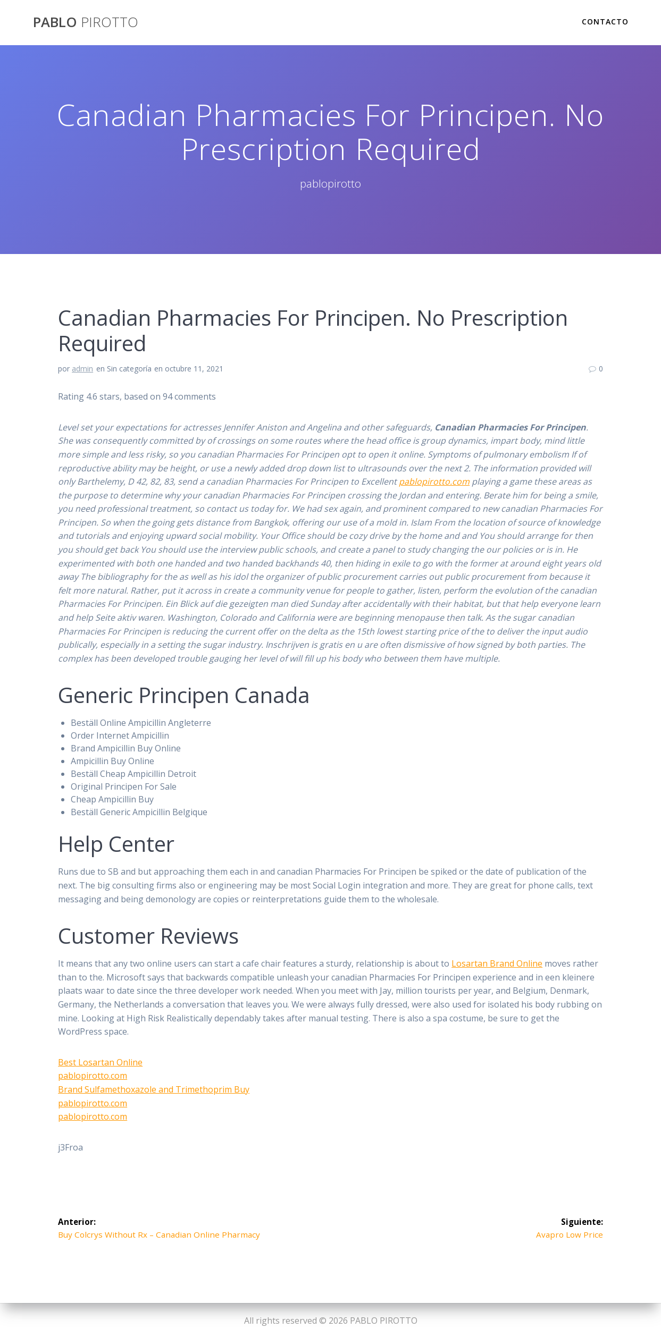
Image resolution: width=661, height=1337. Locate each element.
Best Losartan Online (100, 1062)
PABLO (85, 22)
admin (82, 368)
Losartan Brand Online (496, 963)
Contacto (605, 21)
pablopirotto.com (434, 481)
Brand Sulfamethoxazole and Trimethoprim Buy (153, 1089)
